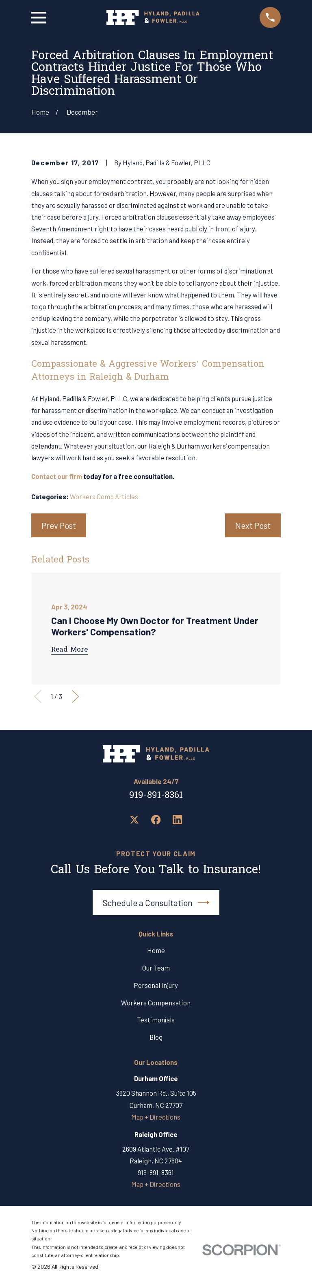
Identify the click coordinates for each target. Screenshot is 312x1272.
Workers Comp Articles (104, 496)
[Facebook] (155, 819)
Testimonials (156, 1019)
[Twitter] (134, 819)
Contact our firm (56, 476)
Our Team (156, 968)
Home (156, 950)
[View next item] (75, 696)
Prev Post (58, 525)
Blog (156, 1037)
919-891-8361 (156, 795)
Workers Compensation (156, 1002)
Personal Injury (156, 985)
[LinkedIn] (177, 819)
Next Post (253, 525)
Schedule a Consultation (156, 902)
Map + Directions (155, 1117)
